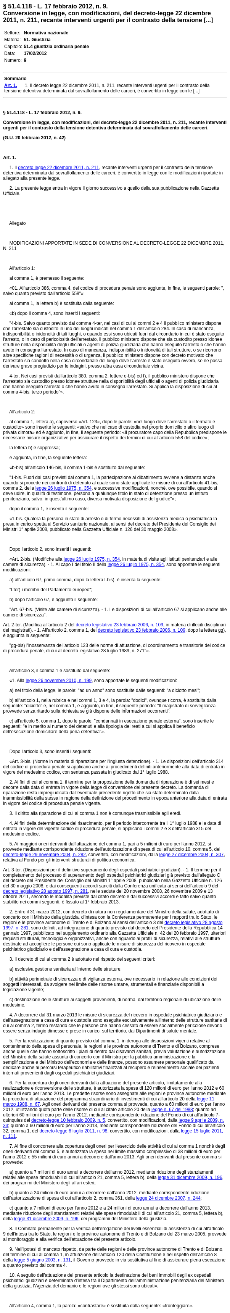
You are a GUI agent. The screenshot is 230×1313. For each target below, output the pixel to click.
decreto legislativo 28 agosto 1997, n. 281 (45, 891)
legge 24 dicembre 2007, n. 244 (168, 1198)
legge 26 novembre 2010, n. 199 (59, 680)
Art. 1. (9, 157)
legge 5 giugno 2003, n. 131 (42, 1260)
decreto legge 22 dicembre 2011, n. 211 (58, 167)
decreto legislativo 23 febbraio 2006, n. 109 (119, 624)
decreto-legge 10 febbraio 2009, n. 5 (68, 1120)
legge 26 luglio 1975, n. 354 (63, 488)
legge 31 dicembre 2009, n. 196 (190, 1177)
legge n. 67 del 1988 (172, 1109)
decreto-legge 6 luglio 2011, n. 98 (73, 1131)
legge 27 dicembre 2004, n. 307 (191, 854)
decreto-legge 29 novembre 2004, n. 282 (44, 854)
